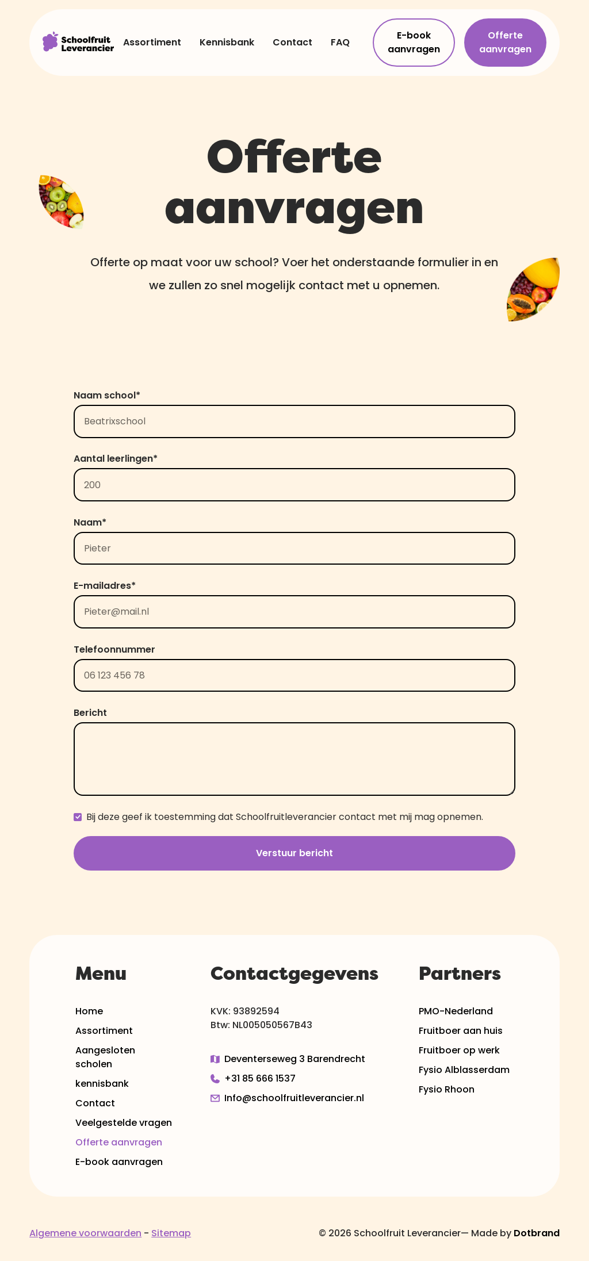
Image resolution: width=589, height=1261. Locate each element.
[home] (78, 43)
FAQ (340, 42)
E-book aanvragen (414, 42)
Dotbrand (537, 1233)
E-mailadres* (105, 585)
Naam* (90, 522)
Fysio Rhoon (447, 1089)
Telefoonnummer (114, 649)
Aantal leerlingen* (116, 458)
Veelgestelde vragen (123, 1122)
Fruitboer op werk (459, 1050)
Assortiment (152, 42)
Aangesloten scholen (105, 1057)
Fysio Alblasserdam (464, 1069)
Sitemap (171, 1233)
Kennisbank (227, 42)
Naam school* (107, 395)
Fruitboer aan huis (461, 1030)
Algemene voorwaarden (85, 1233)
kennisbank (102, 1083)
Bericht (90, 712)
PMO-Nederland (456, 1011)
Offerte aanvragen (505, 42)
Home (89, 1011)
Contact (292, 42)
